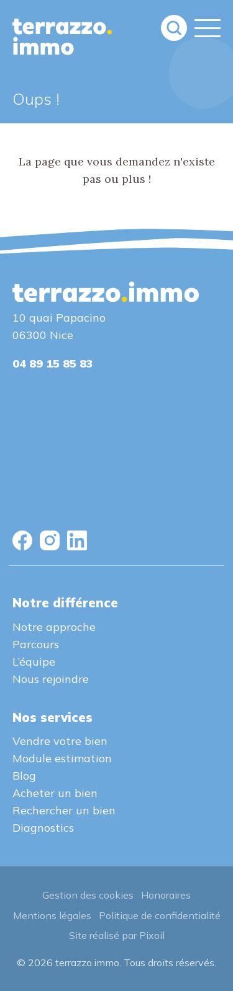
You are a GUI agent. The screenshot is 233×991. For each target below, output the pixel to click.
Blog (24, 776)
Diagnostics (43, 828)
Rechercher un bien (64, 810)
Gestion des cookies (88, 895)
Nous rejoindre (50, 679)
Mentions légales (52, 915)
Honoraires (166, 895)
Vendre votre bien (59, 741)
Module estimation (62, 758)
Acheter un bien (55, 793)
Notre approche (54, 627)
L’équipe (33, 661)
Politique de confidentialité (160, 915)
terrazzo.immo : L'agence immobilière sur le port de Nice (62, 37)
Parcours (35, 644)
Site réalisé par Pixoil (117, 935)
